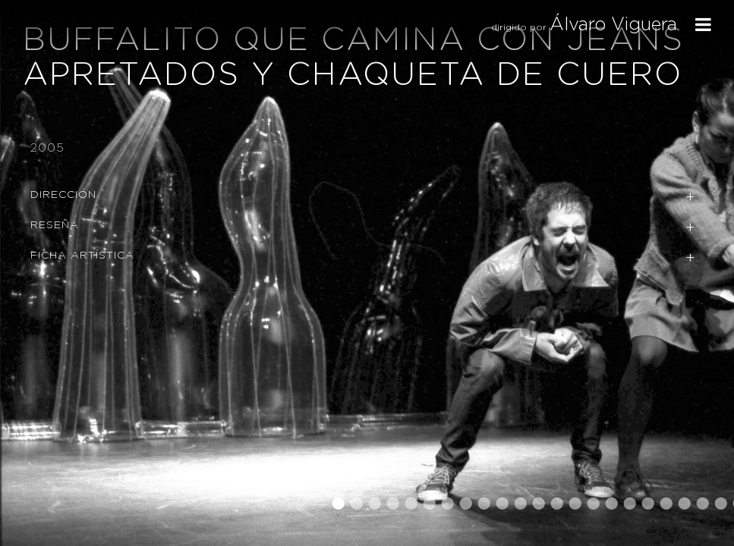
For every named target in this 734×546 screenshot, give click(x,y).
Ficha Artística (82, 255)
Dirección (63, 195)
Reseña (54, 225)
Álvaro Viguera (613, 25)
